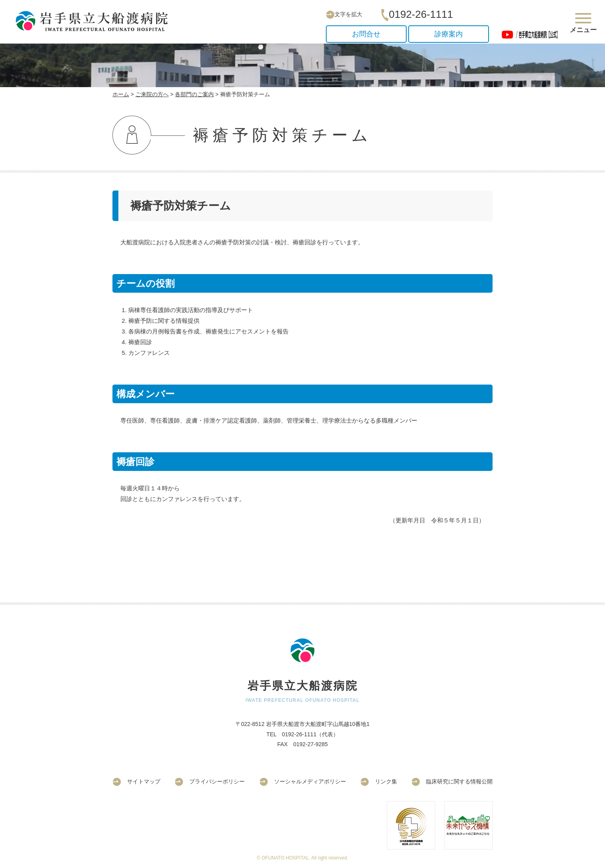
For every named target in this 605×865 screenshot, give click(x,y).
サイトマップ (136, 781)
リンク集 (378, 781)
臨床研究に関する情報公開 (452, 781)
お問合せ (366, 34)
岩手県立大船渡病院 (95, 21)
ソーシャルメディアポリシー (302, 781)
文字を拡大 (344, 14)
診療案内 (448, 34)
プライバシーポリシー (210, 781)
